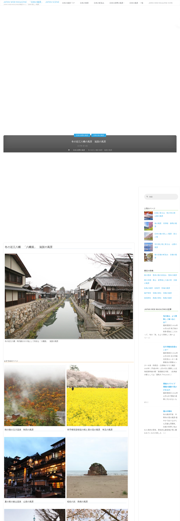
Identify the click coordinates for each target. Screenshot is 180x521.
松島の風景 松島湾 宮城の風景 (157, 288)
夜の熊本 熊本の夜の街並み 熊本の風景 (160, 275)
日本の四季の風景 (81, 135)
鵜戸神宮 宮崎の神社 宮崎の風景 (158, 293)
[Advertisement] (90, 170)
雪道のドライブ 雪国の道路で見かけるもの (170, 387)
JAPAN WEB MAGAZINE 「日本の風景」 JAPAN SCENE (31, 2)
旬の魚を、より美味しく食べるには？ (170, 319)
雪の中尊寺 (167, 412)
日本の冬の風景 (99, 135)
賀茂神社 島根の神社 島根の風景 (158, 298)
